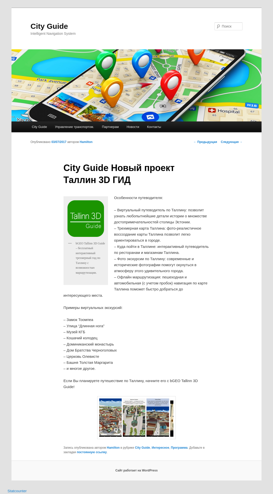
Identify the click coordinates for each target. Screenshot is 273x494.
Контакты (154, 127)
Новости (132, 127)
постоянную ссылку (92, 452)
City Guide (49, 26)
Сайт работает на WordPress (136, 470)
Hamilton (86, 142)
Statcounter (17, 491)
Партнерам (110, 127)
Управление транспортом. (74, 127)
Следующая (231, 142)
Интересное (160, 447)
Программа (179, 447)
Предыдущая (205, 142)
